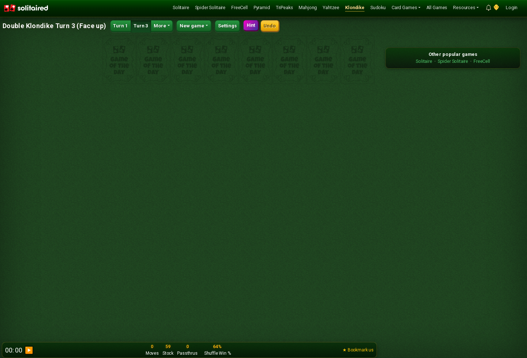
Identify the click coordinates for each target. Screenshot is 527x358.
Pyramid (262, 7)
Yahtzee (331, 7)
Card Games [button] (404, 7)
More (160, 25)
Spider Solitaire (210, 7)
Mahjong (308, 7)
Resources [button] (464, 7)
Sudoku (378, 7)
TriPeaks (284, 7)
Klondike (355, 7)
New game (192, 25)
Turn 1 (120, 25)
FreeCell (239, 7)
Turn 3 (141, 25)
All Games (437, 7)
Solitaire (181, 7)
